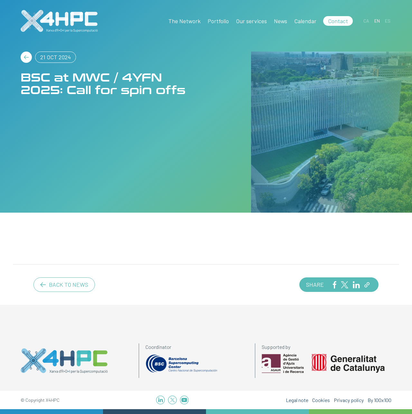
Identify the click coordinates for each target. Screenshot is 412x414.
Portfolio (218, 20)
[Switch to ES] (387, 21)
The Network (184, 20)
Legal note (297, 400)
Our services (251, 20)
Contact (338, 20)
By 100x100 (379, 400)
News (280, 20)
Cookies (321, 400)
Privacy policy (349, 400)
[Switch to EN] (377, 21)
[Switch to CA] (366, 21)
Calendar (305, 20)
